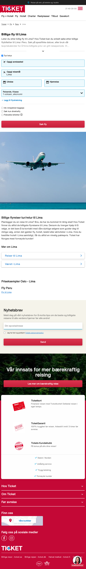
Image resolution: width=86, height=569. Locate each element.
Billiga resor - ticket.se (11, 557)
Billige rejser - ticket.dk (35, 557)
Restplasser (43, 16)
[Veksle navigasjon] (80, 8)
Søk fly (43, 124)
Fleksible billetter (10, 115)
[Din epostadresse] (43, 325)
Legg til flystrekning (11, 100)
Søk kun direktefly (10, 111)
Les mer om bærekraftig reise (43, 384)
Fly (16, 16)
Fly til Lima (6, 292)
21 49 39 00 (71, 9)
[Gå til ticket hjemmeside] (12, 8)
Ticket (3, 24)
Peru (17, 24)
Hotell (23, 16)
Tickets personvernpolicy (34, 332)
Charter (32, 16)
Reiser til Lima (13, 255)
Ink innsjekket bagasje (12, 108)
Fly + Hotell (7, 16)
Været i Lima (12, 264)
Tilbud (54, 16)
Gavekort (64, 16)
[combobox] (45, 64)
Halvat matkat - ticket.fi (59, 557)
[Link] (4, 538)
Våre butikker (25, 521)
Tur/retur (6, 56)
